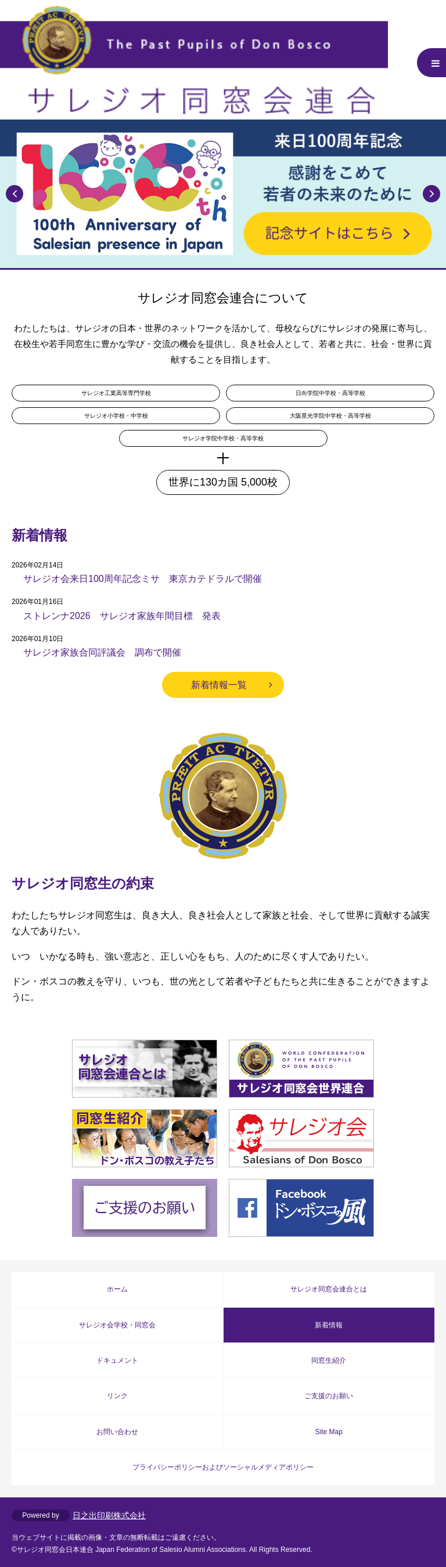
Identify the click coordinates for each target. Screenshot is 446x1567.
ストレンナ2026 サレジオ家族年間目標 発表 (122, 616)
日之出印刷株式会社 (109, 1515)
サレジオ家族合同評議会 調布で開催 (102, 652)
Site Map (329, 1432)
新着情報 (329, 1325)
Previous (14, 193)
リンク (117, 1396)
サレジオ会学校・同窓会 (117, 1325)
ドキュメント (117, 1360)
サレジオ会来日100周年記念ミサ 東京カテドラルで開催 (142, 579)
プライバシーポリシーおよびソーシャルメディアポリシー (223, 1467)
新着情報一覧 (219, 685)
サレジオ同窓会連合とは (328, 1289)
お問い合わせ (117, 1432)
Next (431, 193)
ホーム (117, 1289)
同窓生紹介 (328, 1360)
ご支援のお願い (328, 1396)
